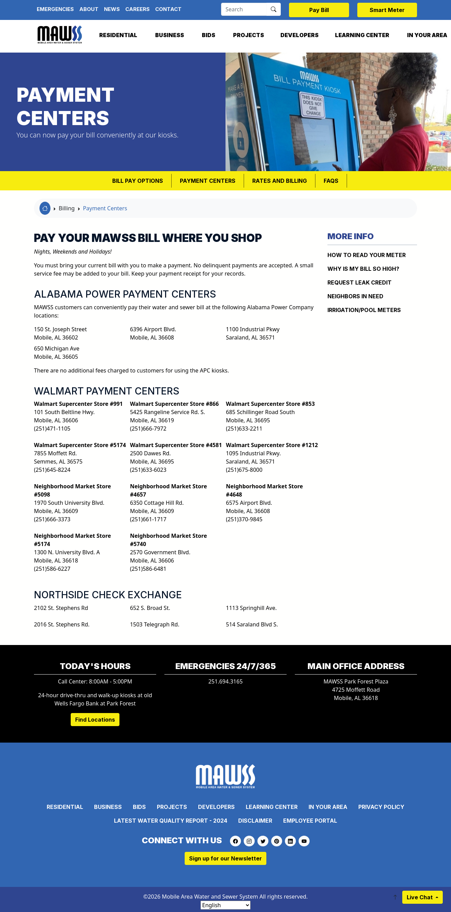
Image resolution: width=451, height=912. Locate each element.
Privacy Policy (381, 806)
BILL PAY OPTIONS (137, 180)
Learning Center (362, 35)
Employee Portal (310, 820)
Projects (248, 35)
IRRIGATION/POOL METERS (364, 310)
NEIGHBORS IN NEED (355, 296)
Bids (208, 35)
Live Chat (420, 897)
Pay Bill (319, 10)
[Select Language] (225, 905)
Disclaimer (255, 820)
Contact (168, 9)
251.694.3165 (225, 681)
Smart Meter (387, 10)
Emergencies (55, 9)
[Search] (244, 9)
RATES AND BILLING (279, 180)
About (89, 9)
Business (169, 35)
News (112, 9)
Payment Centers (207, 180)
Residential (118, 35)
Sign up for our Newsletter (225, 858)
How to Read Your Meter (366, 255)
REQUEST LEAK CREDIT (359, 282)
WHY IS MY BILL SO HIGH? (363, 268)
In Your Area (328, 806)
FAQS (331, 180)
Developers (299, 35)
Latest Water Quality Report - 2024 (170, 820)
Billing (67, 208)
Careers (137, 9)
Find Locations (95, 719)
